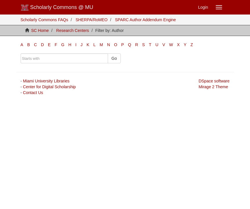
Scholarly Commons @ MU (57, 7)
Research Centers (72, 30)
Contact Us (33, 92)
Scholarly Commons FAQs (44, 19)
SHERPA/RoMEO (91, 19)
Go (114, 58)
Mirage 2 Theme (213, 86)
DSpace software (214, 81)
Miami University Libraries (46, 81)
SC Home (40, 30)
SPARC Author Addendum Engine (145, 19)
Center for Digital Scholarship (49, 86)
